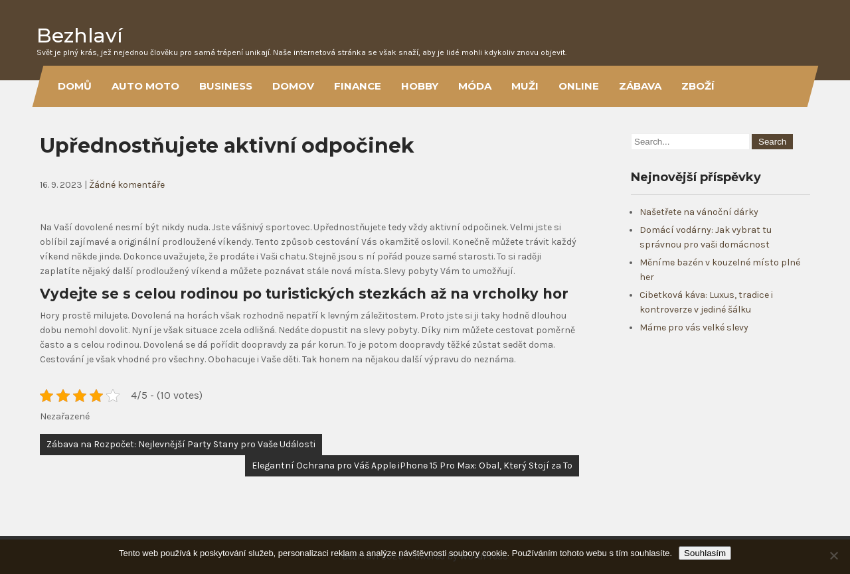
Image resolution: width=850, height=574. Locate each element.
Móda (474, 86)
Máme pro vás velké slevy (693, 327)
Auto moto (145, 86)
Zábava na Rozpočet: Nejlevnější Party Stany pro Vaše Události (180, 444)
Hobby (419, 86)
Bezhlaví (80, 35)
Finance (357, 86)
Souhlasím (705, 553)
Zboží (698, 86)
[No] (833, 555)
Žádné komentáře (127, 184)
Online (578, 86)
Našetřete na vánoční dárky (698, 212)
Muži (525, 86)
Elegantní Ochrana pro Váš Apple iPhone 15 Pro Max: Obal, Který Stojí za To (412, 465)
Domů (75, 86)
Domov (293, 86)
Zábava (640, 86)
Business (225, 86)
